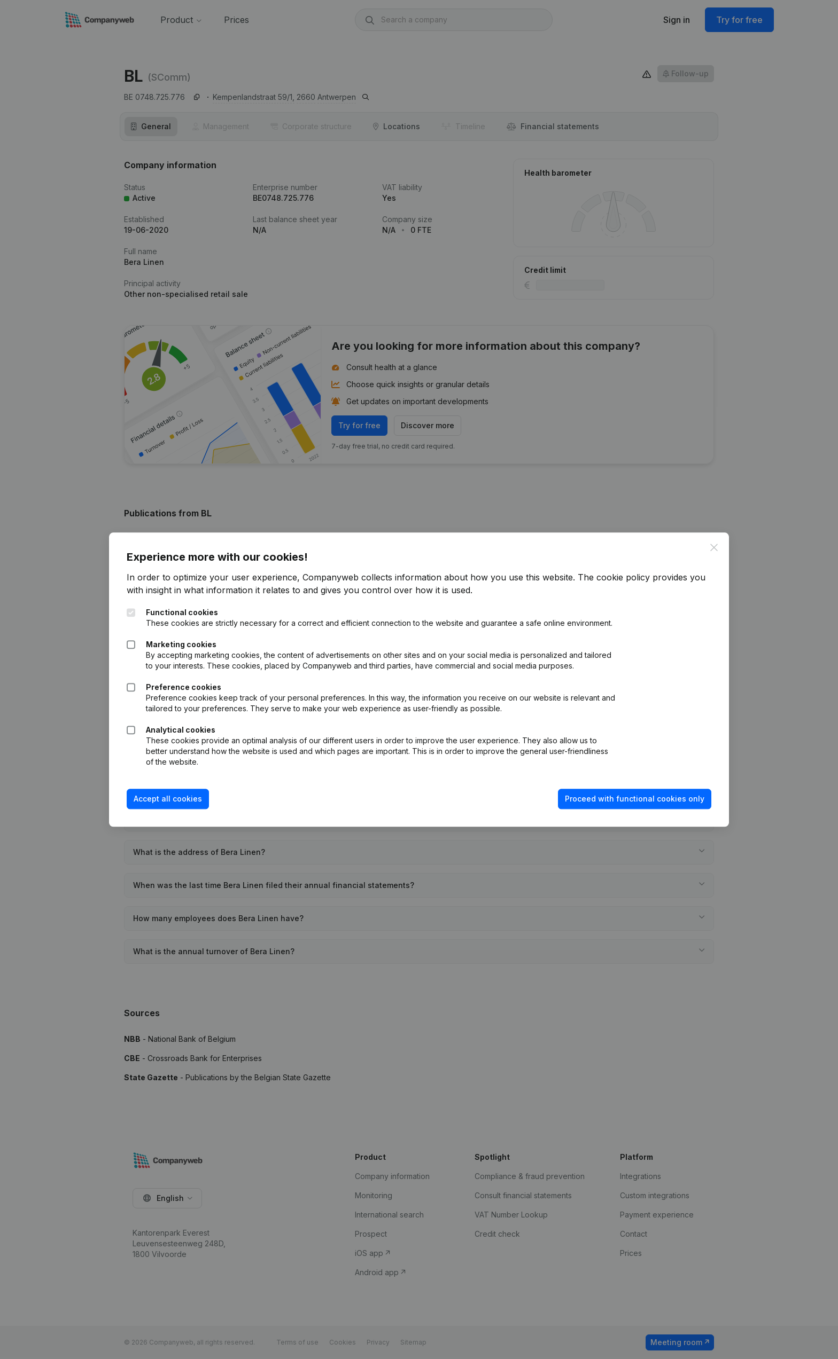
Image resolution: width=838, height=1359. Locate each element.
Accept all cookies (171, 804)
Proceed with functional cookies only (631, 804)
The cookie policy (617, 572)
